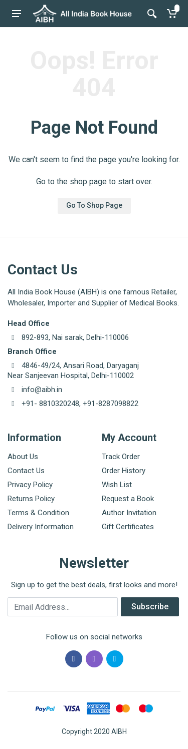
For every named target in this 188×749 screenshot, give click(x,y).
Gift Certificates (128, 526)
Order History (123, 470)
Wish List (117, 484)
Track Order (121, 456)
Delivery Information (41, 526)
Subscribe (149, 606)
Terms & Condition (38, 512)
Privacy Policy (30, 484)
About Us (23, 456)
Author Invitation (129, 512)
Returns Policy (31, 498)
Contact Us (26, 470)
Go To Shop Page (94, 205)
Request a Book (128, 498)
